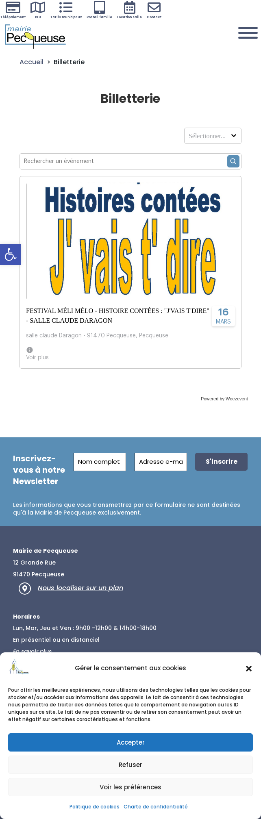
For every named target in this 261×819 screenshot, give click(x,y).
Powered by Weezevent (224, 398)
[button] (10, 254)
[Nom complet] (100, 462)
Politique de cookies (95, 806)
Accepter (131, 742)
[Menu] (248, 33)
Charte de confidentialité (156, 806)
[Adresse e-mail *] (161, 462)
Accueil (32, 62)
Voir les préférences (130, 787)
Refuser (130, 764)
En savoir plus (32, 651)
